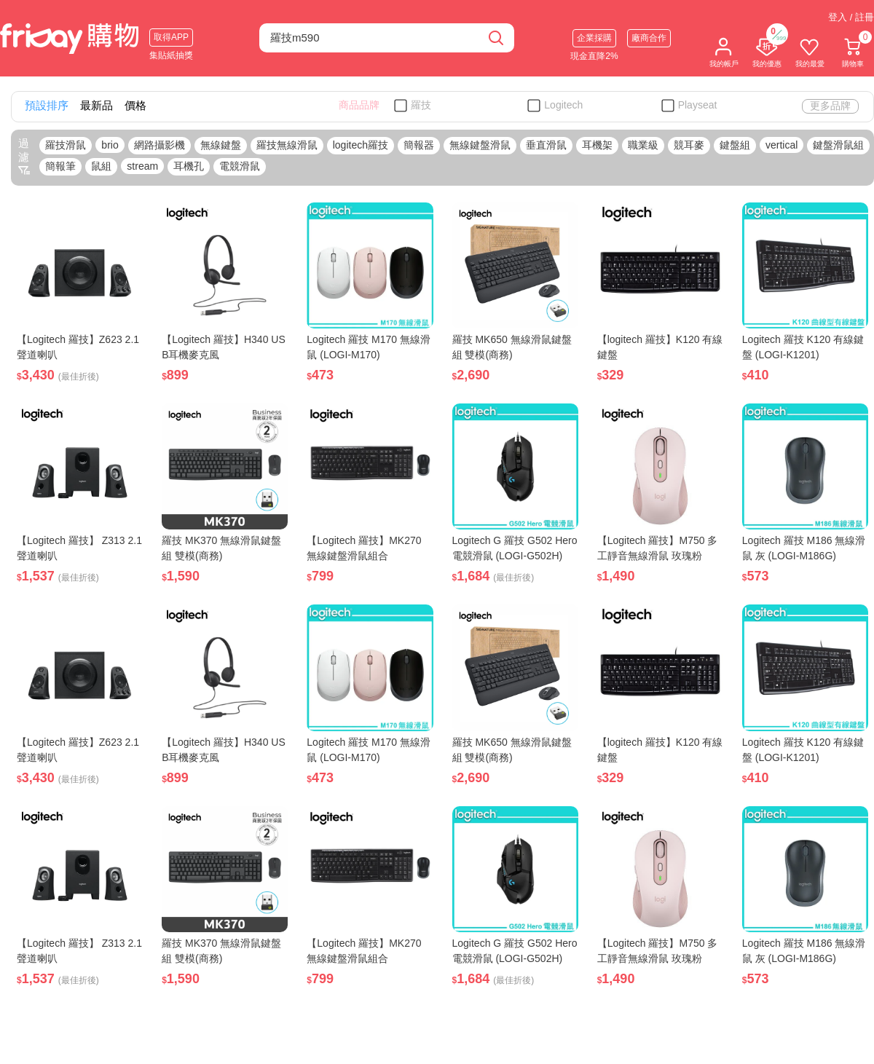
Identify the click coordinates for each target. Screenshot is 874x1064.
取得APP (171, 37)
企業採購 (594, 38)
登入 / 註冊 (851, 17)
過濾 (24, 156)
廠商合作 (648, 38)
